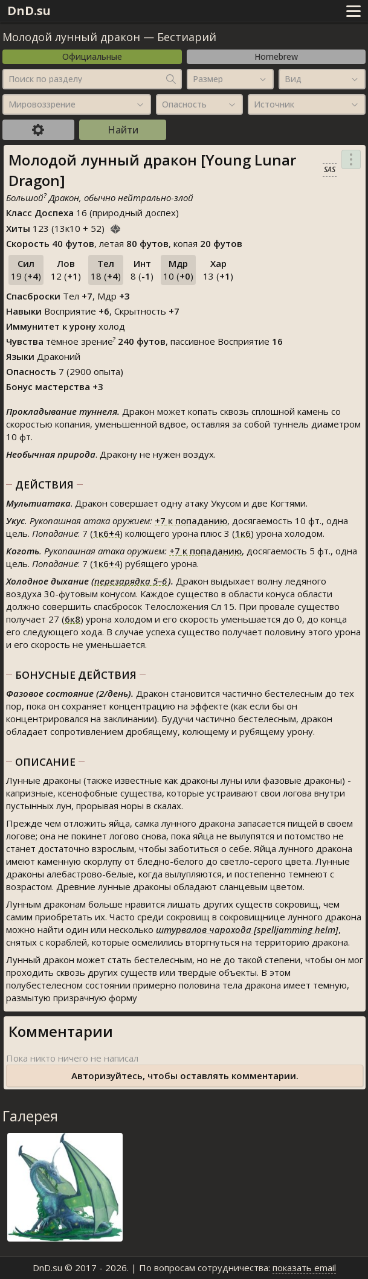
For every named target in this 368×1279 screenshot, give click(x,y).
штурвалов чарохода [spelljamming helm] (247, 929)
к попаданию (191, 520)
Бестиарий (186, 37)
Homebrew (276, 56)
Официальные (92, 56)
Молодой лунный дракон (71, 37)
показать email (304, 1267)
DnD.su (29, 10)
